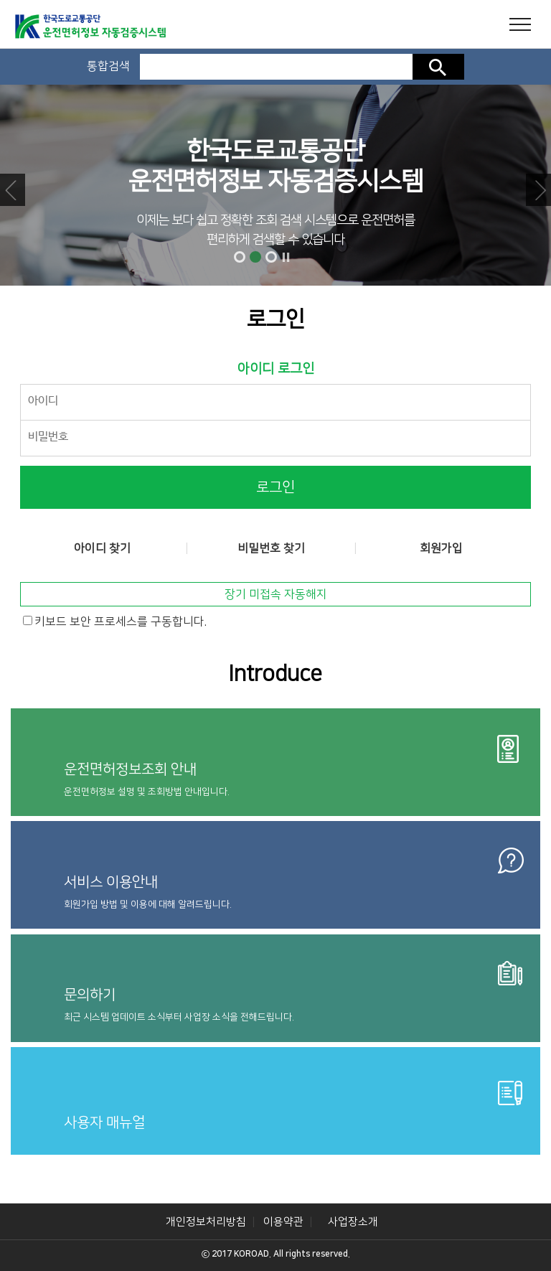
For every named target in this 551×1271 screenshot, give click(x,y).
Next (538, 190)
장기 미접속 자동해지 (276, 594)
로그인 (275, 487)
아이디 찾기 (102, 548)
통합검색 (108, 66)
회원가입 (441, 548)
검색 (438, 66)
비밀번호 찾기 (271, 548)
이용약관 (283, 1222)
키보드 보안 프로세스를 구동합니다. (120, 621)
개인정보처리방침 (206, 1222)
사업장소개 (353, 1222)
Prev (12, 190)
